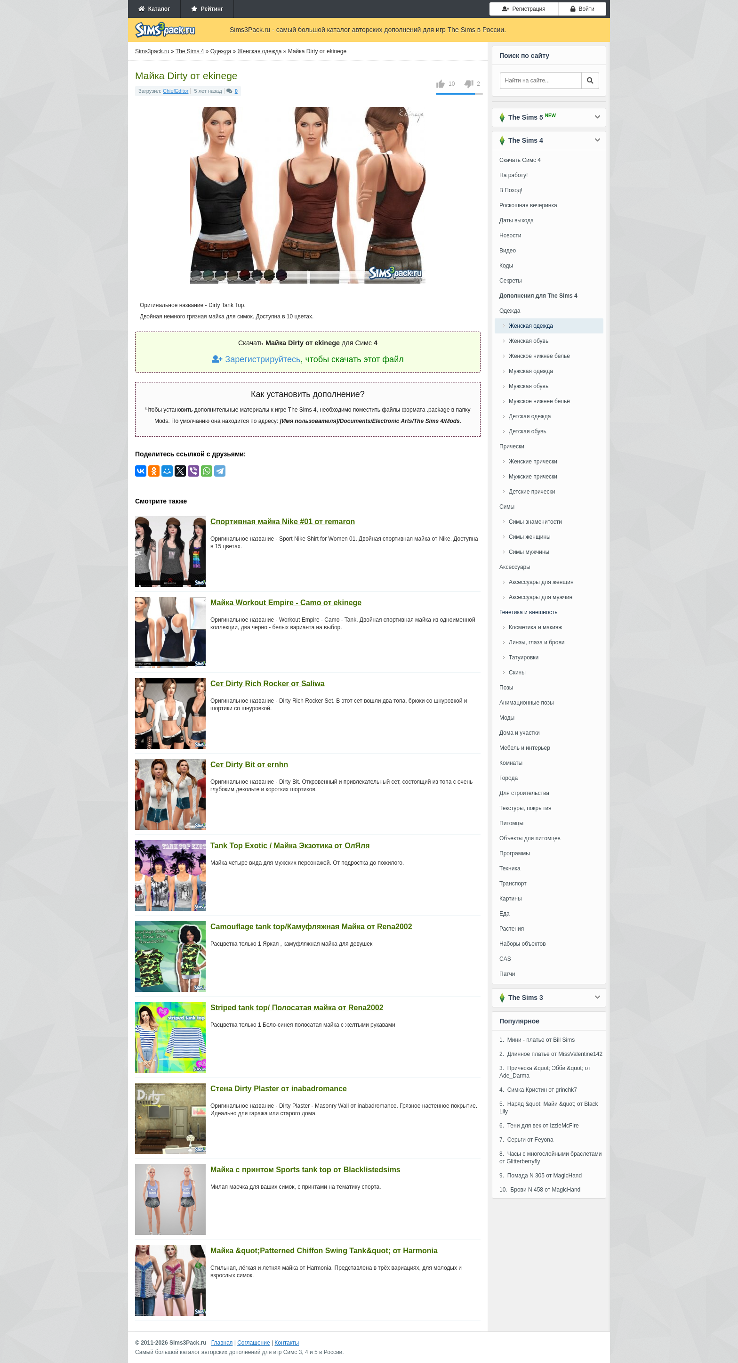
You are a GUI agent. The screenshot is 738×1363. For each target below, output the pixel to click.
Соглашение (253, 1342)
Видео (507, 250)
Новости (510, 235)
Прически (511, 446)
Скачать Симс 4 (520, 160)
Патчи (507, 974)
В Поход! (510, 190)
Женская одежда (531, 326)
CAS (505, 959)
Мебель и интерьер (524, 748)
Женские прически (533, 461)
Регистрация (523, 9)
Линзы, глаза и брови (537, 642)
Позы (506, 687)
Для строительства (524, 793)
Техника (510, 868)
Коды (506, 265)
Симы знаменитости (535, 522)
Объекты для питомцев (530, 838)
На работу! (513, 175)
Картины (510, 898)
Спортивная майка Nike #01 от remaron (282, 522)
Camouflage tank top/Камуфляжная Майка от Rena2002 (311, 927)
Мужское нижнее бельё (539, 401)
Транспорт (513, 883)
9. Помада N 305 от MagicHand (540, 1175)
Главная (222, 1342)
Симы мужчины (529, 552)
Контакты (286, 1342)
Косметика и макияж (535, 627)
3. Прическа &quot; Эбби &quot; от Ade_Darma (545, 1072)
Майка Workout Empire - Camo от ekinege (285, 603)
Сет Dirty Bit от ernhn (249, 765)
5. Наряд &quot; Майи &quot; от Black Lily (548, 1108)
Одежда (509, 311)
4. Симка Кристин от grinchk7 (538, 1090)
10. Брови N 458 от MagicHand (539, 1189)
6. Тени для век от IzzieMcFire (539, 1125)
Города (508, 778)
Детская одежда (530, 416)
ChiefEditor (175, 91)
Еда (504, 913)
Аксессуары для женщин (541, 582)
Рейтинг (207, 9)
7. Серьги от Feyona (526, 1139)
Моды (506, 717)
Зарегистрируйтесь (256, 359)
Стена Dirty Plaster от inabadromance (278, 1089)
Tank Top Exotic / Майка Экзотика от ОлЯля (290, 846)
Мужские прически (533, 476)
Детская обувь (527, 431)
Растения (511, 928)
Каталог (154, 9)
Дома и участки (519, 733)
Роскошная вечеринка (528, 205)
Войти (582, 9)
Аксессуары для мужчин (540, 597)
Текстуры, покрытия (525, 808)
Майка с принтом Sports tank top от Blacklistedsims (305, 1170)
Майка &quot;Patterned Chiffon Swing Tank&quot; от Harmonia (324, 1251)
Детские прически (532, 491)
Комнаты (510, 763)
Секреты (510, 280)
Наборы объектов (522, 944)
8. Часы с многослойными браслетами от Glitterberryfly (550, 1158)
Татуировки (523, 657)
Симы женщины (530, 537)
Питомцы (511, 823)
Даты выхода (516, 220)
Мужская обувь (528, 386)
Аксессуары (514, 567)
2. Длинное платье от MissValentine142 (550, 1054)
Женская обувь (528, 341)
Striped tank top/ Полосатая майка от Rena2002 (297, 1008)
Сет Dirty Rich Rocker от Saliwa (267, 684)
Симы (506, 506)
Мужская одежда (531, 371)
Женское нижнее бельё (539, 356)
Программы (514, 853)
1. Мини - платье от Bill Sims (537, 1040)
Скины (517, 672)
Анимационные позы (526, 702)
